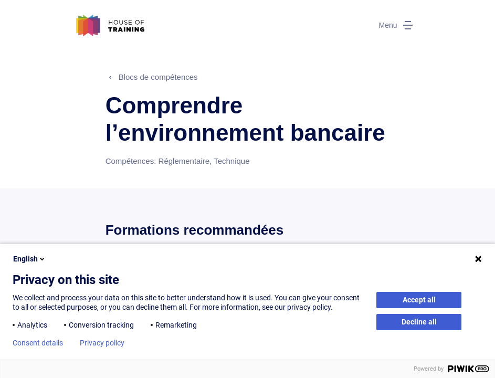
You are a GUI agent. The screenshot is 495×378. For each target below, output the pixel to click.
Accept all (419, 300)
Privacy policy (102, 343)
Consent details (38, 343)
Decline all (419, 322)
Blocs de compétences (158, 76)
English (29, 259)
